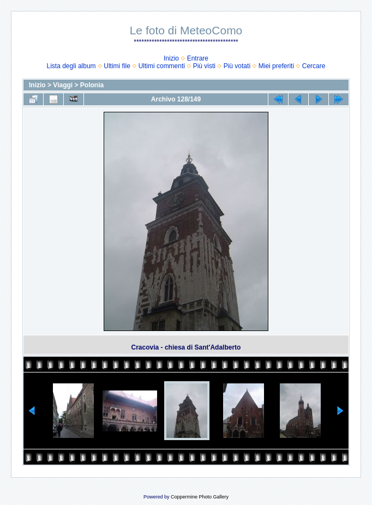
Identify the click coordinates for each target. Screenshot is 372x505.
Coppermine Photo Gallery (200, 497)
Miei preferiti (276, 66)
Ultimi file (117, 66)
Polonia (92, 85)
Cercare (314, 66)
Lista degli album (71, 66)
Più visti (204, 66)
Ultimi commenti (162, 66)
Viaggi (63, 85)
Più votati (237, 66)
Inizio (171, 58)
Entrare (197, 58)
